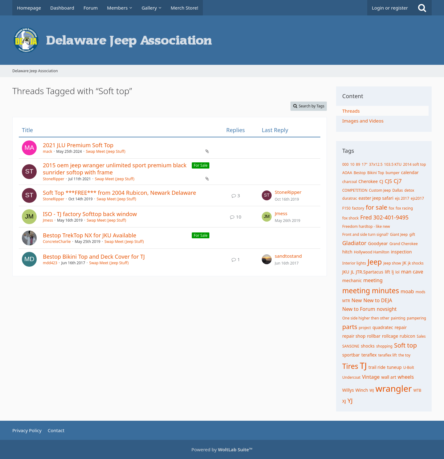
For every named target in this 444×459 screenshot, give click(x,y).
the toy (404, 355)
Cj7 (397, 181)
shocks (368, 346)
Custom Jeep (380, 190)
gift (412, 234)
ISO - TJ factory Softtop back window (90, 214)
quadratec (382, 327)
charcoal (349, 181)
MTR (346, 300)
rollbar (373, 336)
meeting (373, 280)
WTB (417, 390)
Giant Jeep (399, 234)
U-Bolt (408, 367)
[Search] (422, 7)
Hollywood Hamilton (371, 252)
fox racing (404, 208)
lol (397, 272)
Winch (362, 390)
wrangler (394, 388)
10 (352, 164)
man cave (412, 271)
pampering (416, 318)
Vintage (371, 376)
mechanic (352, 280)
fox (391, 208)
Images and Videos (363, 121)
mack (47, 151)
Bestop (360, 172)
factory (358, 208)
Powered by (222, 449)
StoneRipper (53, 179)
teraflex (369, 355)
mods (421, 291)
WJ (371, 390)
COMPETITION (355, 190)
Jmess (48, 220)
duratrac (349, 198)
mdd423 (50, 262)
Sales (421, 336)
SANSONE (350, 346)
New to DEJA (377, 300)
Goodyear (378, 243)
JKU (345, 272)
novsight (387, 309)
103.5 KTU (393, 164)
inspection (401, 252)
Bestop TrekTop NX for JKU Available (89, 235)
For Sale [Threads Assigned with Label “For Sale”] (201, 165)
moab (407, 291)
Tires (350, 366)
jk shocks (416, 263)
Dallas (397, 190)
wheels (406, 376)
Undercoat (351, 377)
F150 (346, 208)
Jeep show (392, 263)
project (365, 327)
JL (352, 272)
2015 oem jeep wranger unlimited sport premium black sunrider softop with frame (115, 168)
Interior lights (354, 263)
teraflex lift (387, 355)
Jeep (375, 262)
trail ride (376, 367)
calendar (410, 172)
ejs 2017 (402, 198)
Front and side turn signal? (365, 234)
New (357, 300)
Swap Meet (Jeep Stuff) (105, 151)
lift (387, 272)
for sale (376, 207)
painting (398, 318)
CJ (381, 181)
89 (358, 164)
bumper (393, 172)
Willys (348, 390)
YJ (350, 400)
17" (365, 164)
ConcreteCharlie (57, 241)
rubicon (407, 336)
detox (409, 190)
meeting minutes (370, 290)
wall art (388, 377)
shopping (384, 346)
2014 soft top (414, 164)
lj (393, 272)
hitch (347, 252)
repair (401, 327)
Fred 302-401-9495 (384, 217)
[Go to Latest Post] (267, 195)
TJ (363, 365)
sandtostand (288, 256)
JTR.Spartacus (369, 272)
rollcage (390, 336)
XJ (344, 401)
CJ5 (388, 181)
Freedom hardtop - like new (366, 226)
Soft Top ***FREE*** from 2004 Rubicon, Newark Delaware (119, 192)
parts (349, 327)
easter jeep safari (376, 198)
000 (345, 164)
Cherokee (368, 181)
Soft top (405, 345)
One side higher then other (365, 318)
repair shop (353, 336)
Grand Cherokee (403, 243)
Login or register (390, 8)
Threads (351, 111)
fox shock (350, 218)
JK (404, 263)
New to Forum (358, 309)
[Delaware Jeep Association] (222, 40)
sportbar (351, 355)
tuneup (394, 367)
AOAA (347, 172)
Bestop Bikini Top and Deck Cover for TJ (94, 256)
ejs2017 (417, 198)
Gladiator (354, 243)
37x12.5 (376, 164)
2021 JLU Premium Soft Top (78, 145)
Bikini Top (375, 172)
